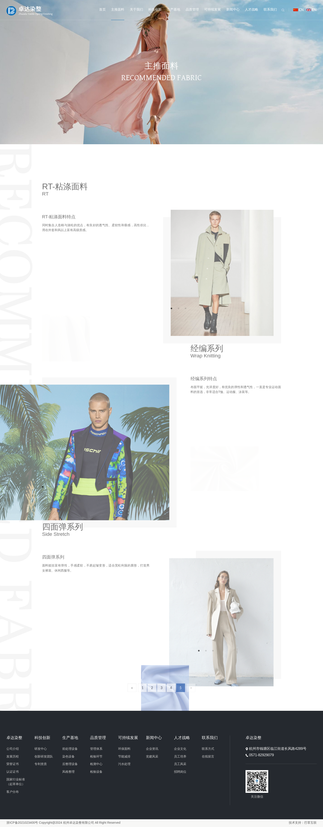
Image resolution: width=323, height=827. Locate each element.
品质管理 (192, 9)
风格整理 (68, 772)
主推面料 (117, 9)
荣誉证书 (12, 764)
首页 (102, 9)
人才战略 (251, 9)
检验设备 (96, 772)
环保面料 (124, 749)
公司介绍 (12, 749)
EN (314, 9)
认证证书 (12, 772)
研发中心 (40, 749)
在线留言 (208, 756)
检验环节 (96, 756)
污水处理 (124, 764)
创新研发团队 (43, 756)
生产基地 (173, 9)
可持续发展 (212, 9)
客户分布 (12, 792)
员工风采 (180, 764)
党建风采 (152, 756)
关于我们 (136, 9)
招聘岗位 (180, 772)
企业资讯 (152, 749)
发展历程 (12, 756)
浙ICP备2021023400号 (22, 823)
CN (301, 9)
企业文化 (180, 749)
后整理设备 (70, 764)
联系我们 (270, 9)
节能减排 (124, 756)
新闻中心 (233, 9)
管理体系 (96, 749)
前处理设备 (70, 749)
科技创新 (155, 9)
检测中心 (96, 764)
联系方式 (208, 749)
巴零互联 (310, 823)
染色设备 (68, 756)
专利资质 (40, 764)
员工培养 (180, 756)
